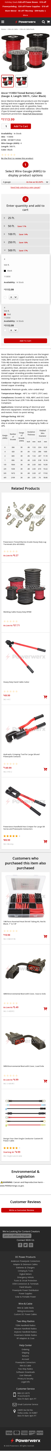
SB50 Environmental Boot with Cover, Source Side (24, 994)
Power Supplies (25, 1293)
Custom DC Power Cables (25, 1314)
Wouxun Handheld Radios (25, 1328)
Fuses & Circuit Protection (25, 1280)
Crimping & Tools (25, 1271)
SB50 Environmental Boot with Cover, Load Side (23, 1066)
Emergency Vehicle (25, 1277)
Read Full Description (33, 113)
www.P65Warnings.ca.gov (12, 1185)
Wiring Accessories (25, 1311)
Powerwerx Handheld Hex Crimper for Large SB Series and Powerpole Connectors (24, 827)
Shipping (25, 1352)
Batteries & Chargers (25, 1267)
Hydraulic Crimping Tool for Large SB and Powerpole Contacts (21, 755)
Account (25, 1359)
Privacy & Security (25, 1378)
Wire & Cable (25, 1303)
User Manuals (25, 1375)
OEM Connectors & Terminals (25, 1283)
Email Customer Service (27, 1404)
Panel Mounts (25, 1287)
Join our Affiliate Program (16, 1235)
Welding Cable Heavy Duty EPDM (17, 612)
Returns (25, 1356)
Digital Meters (25, 1274)
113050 (7, 276)
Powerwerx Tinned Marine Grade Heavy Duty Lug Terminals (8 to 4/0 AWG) (24, 543)
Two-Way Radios (25, 1321)
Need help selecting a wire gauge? (25, 187)
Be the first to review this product (17, 158)
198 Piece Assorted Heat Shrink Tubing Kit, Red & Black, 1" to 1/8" (24, 922)
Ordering (25, 1349)
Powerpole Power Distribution (25, 1290)
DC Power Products (25, 1256)
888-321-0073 (23, 1393)
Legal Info (25, 1382)
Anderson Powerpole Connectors (25, 1261)
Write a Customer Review (21, 1210)
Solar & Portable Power (25, 1296)
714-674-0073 (23, 1396)
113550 (7, 317)
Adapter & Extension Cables (25, 1264)
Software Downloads (25, 1372)
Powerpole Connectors (25, 1362)
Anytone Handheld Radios (25, 1332)
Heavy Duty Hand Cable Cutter (16, 682)
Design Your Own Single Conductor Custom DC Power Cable (23, 1139)
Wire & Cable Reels (25, 1308)
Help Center (25, 1345)
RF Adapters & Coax (25, 1338)
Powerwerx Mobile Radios (25, 1335)
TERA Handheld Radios (25, 1325)
